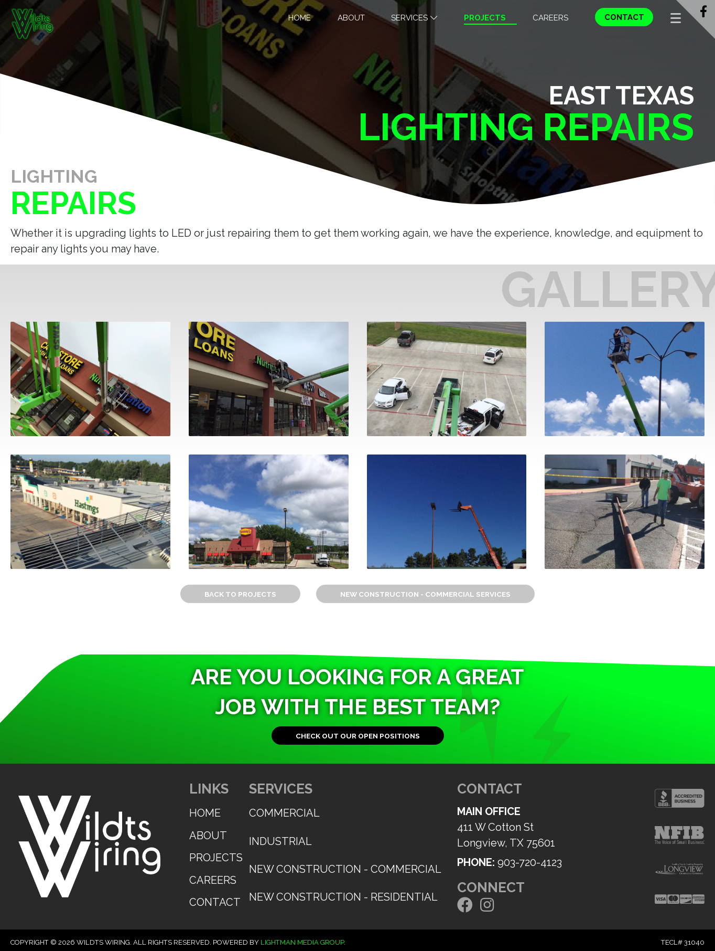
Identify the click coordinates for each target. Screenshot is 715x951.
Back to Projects (240, 594)
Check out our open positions (358, 736)
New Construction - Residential (343, 897)
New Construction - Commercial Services (425, 594)
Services (414, 18)
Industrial (280, 841)
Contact (624, 17)
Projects (485, 18)
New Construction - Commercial (345, 869)
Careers (550, 18)
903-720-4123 (529, 862)
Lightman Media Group (302, 942)
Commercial (284, 813)
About (351, 18)
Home (299, 18)
